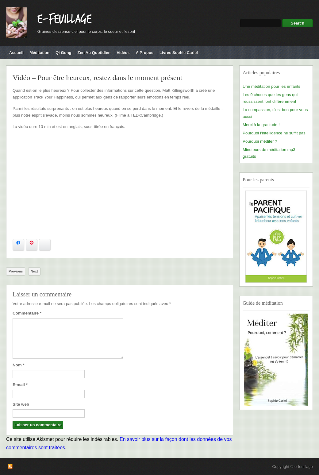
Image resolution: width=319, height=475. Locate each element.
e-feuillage (64, 19)
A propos (144, 52)
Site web (21, 404)
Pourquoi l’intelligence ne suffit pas (274, 133)
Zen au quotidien (94, 52)
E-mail (20, 384)
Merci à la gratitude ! (261, 124)
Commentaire (27, 313)
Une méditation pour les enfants (271, 86)
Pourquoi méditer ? (260, 141)
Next (34, 271)
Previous (16, 271)
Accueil (16, 52)
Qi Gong (63, 52)
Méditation (39, 52)
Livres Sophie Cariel (179, 52)
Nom (18, 365)
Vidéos (123, 52)
